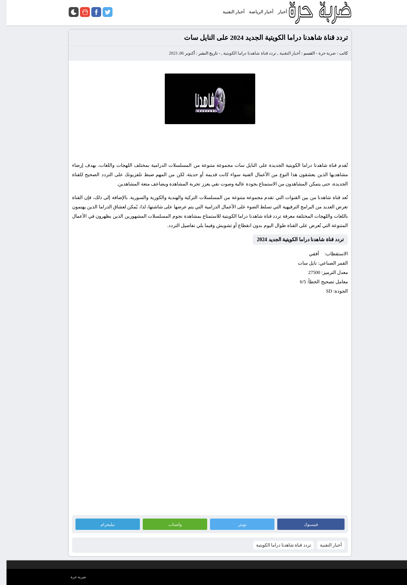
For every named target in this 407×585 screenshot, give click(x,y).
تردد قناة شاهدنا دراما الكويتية (243, 53)
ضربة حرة (320, 53)
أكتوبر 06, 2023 (176, 53)
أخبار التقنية (283, 53)
